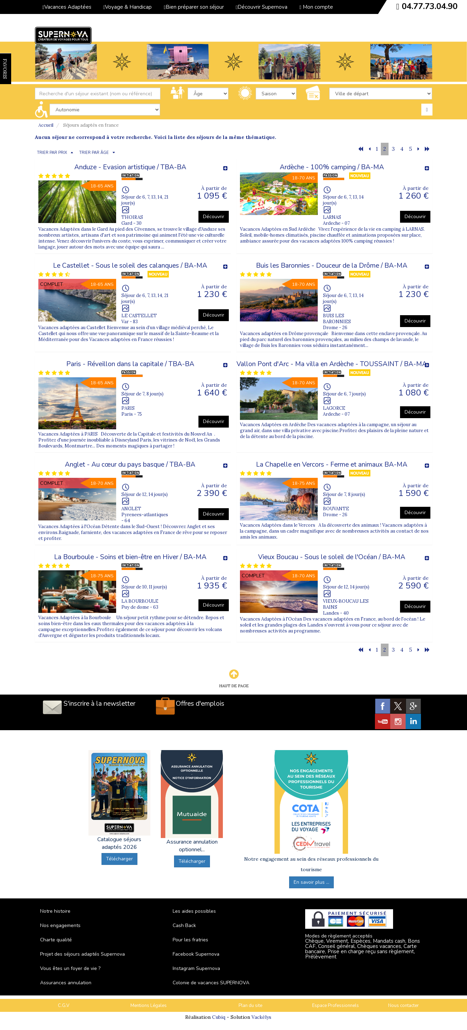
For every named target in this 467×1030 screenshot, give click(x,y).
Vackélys (261, 1017)
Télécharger (119, 858)
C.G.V (63, 1005)
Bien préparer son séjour (194, 6)
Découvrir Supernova (261, 6)
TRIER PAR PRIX (52, 152)
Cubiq (218, 1017)
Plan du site (250, 1005)
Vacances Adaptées (67, 6)
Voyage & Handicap (127, 6)
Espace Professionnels (335, 1005)
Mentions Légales (148, 1005)
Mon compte (316, 6)
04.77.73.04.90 (430, 6)
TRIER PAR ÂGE (94, 152)
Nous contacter (403, 1005)
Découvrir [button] (213, 216)
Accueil (45, 125)
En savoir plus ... (311, 882)
